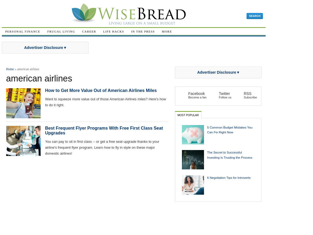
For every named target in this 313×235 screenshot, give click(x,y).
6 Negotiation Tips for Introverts (229, 177)
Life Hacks (113, 31)
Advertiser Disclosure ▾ (45, 47)
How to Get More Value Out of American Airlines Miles (101, 90)
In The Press (143, 31)
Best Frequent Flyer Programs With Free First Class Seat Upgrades (104, 130)
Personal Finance (22, 31)
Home (10, 69)
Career (89, 31)
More (167, 31)
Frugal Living (61, 31)
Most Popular (188, 115)
